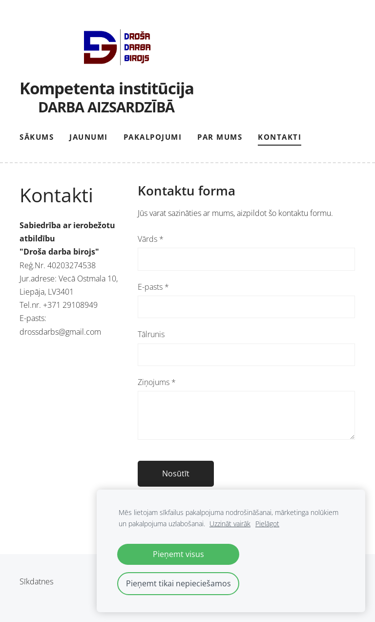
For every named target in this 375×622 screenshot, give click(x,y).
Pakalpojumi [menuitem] (153, 137)
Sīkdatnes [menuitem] (36, 581)
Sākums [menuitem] (37, 137)
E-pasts (153, 286)
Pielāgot (267, 523)
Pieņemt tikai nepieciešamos (178, 583)
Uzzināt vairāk (229, 523)
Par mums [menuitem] (219, 137)
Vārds (151, 239)
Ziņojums (157, 382)
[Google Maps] (69, 440)
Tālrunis (151, 334)
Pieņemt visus (178, 554)
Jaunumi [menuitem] (88, 137)
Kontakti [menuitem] (279, 137)
